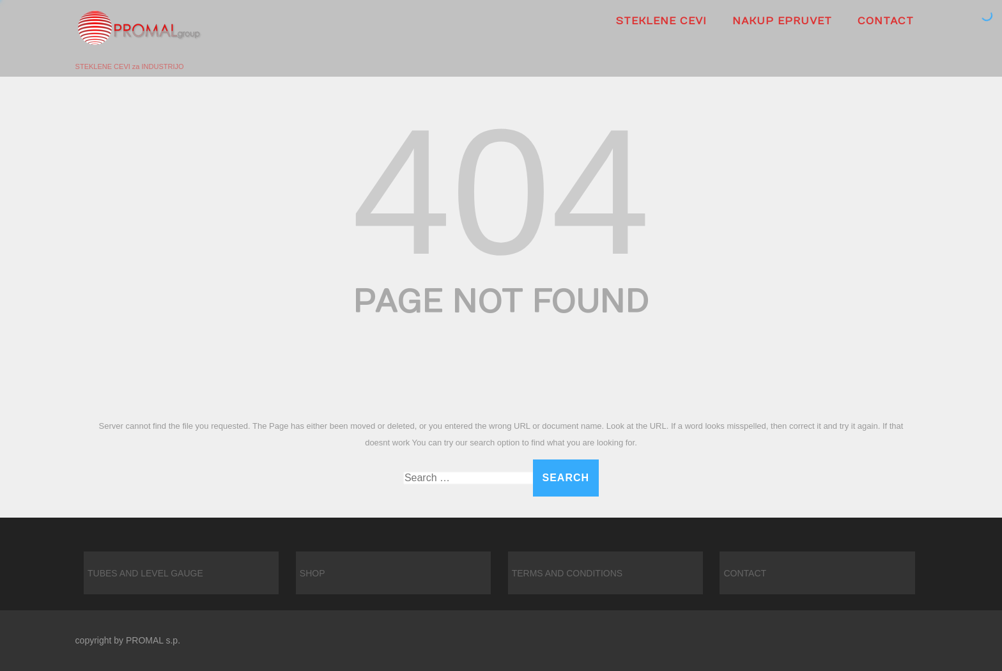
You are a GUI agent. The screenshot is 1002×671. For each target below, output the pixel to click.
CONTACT (886, 21)
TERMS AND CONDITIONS (567, 573)
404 (500, 191)
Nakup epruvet (782, 21)
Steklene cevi (661, 21)
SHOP (312, 573)
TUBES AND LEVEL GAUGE (145, 573)
